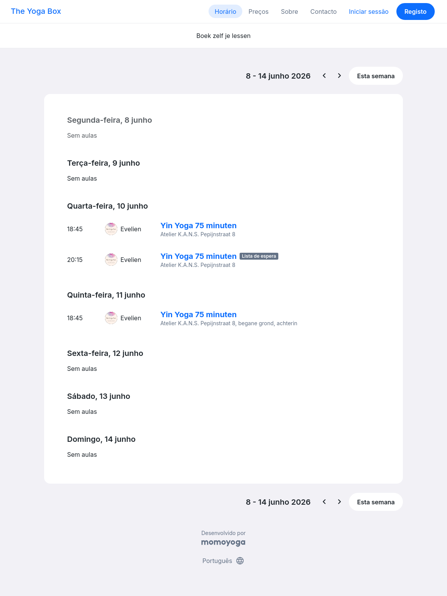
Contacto (323, 11)
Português (223, 560)
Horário (225, 11)
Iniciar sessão (368, 11)
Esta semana (376, 76)
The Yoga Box (36, 11)
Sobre (289, 11)
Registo (415, 11)
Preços (258, 11)
